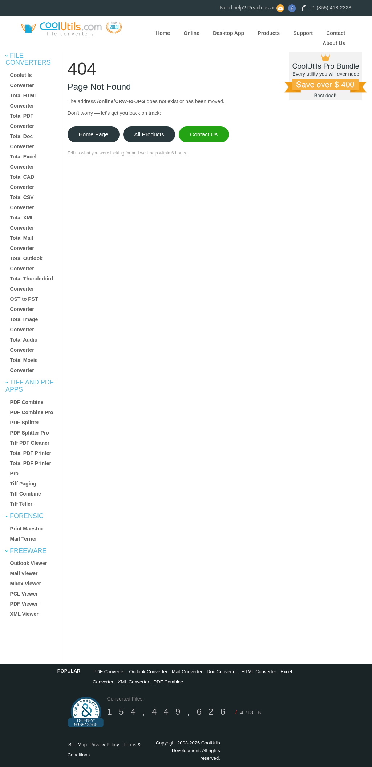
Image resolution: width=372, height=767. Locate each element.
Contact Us (204, 134)
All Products (149, 134)
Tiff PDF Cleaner (30, 443)
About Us (334, 43)
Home (163, 33)
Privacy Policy (104, 744)
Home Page (93, 134)
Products (269, 33)
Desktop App (228, 33)
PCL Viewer (24, 594)
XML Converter (133, 682)
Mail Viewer (24, 573)
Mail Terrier (23, 539)
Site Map (77, 744)
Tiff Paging (23, 484)
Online (191, 33)
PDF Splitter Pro (29, 433)
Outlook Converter (148, 671)
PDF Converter (109, 671)
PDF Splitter (24, 422)
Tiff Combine (25, 494)
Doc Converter (222, 671)
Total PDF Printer (30, 453)
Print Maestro (26, 529)
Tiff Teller (21, 504)
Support (303, 33)
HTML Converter (259, 671)
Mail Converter (187, 671)
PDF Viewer (24, 604)
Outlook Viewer (28, 563)
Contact (335, 33)
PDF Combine (27, 402)
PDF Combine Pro (31, 412)
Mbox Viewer (25, 583)
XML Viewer (24, 614)
